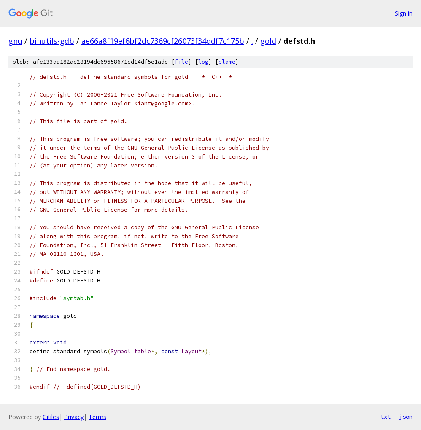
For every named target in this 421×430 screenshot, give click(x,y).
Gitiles (51, 417)
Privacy (74, 417)
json (406, 416)
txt (386, 416)
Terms (97, 417)
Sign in (404, 13)
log (203, 61)
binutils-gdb (52, 41)
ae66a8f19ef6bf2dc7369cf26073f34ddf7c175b (162, 41)
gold (268, 41)
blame (227, 61)
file (181, 61)
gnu (15, 41)
